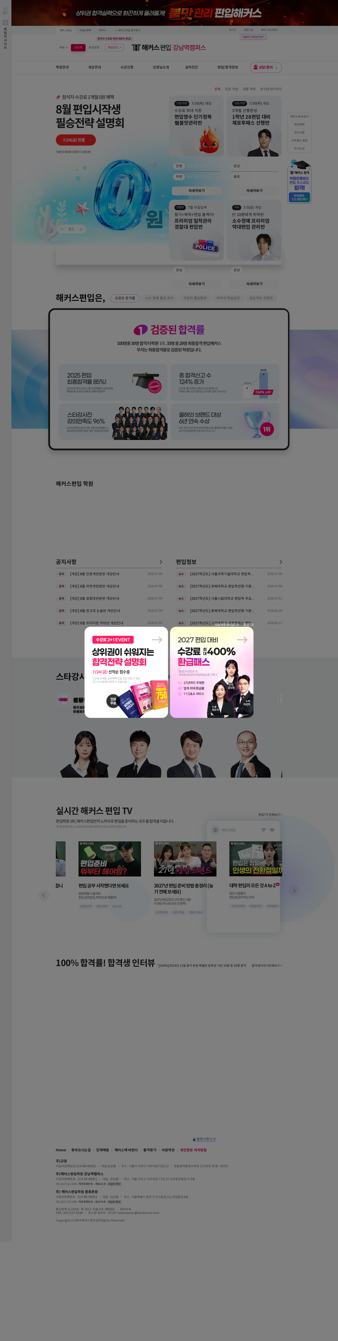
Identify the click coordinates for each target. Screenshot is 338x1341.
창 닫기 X (248, 624)
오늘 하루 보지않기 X (226, 624)
